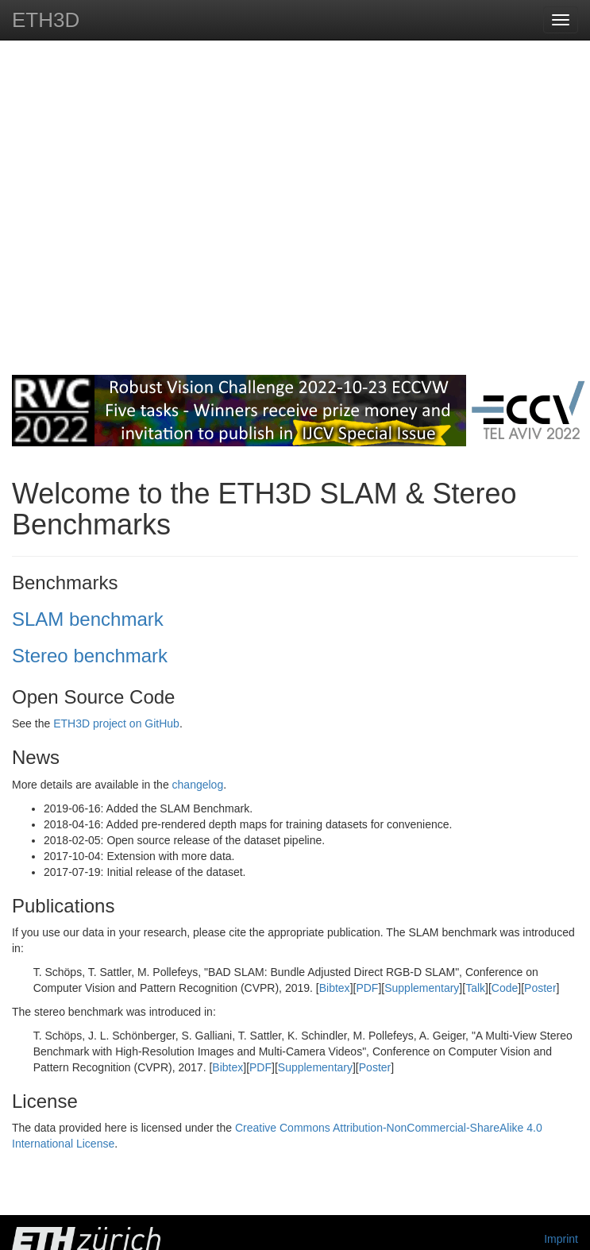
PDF (367, 988)
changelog (198, 784)
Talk (475, 988)
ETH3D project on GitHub (116, 723)
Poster (540, 988)
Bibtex (334, 988)
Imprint (561, 1239)
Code (505, 988)
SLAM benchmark (88, 619)
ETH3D (45, 20)
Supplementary (421, 988)
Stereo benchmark (90, 655)
